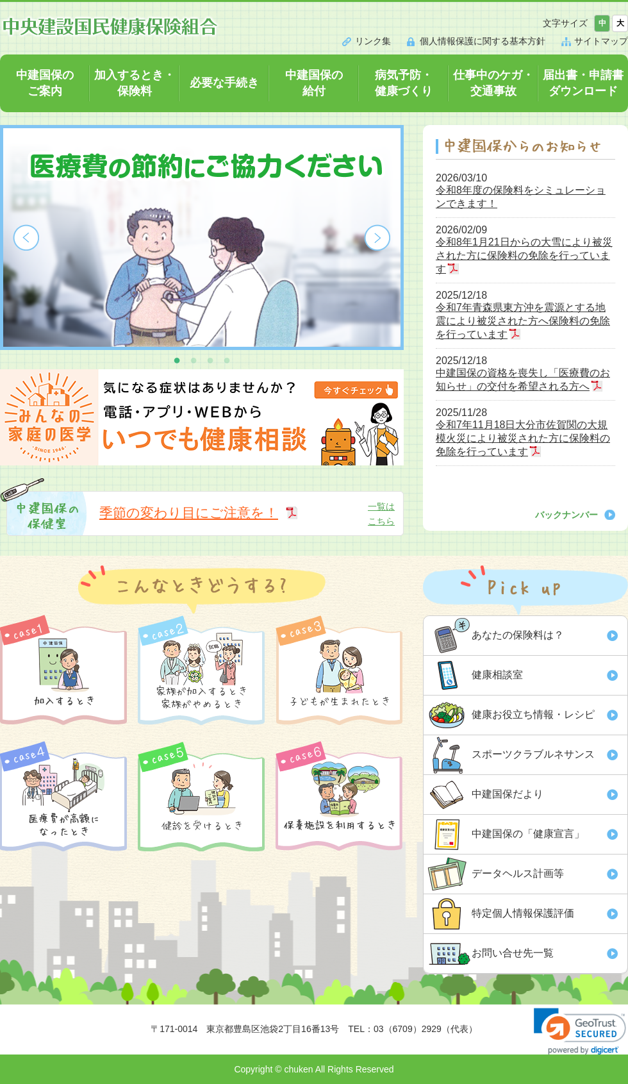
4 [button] (226, 359)
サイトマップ (601, 41)
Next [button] (377, 237)
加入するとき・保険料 (134, 83)
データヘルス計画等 (518, 873)
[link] (580, 1031)
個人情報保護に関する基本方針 (482, 41)
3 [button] (210, 359)
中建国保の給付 (314, 83)
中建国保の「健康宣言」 (528, 833)
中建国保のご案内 (45, 83)
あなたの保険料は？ (518, 635)
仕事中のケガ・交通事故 (493, 83)
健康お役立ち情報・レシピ (533, 714)
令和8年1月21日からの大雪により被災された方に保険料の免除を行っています (524, 255)
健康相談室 (497, 674)
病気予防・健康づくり (404, 83)
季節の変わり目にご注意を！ (188, 512)
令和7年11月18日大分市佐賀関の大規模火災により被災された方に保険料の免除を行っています (523, 438)
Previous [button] (26, 237)
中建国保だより (507, 793)
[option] (202, 237)
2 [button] (193, 359)
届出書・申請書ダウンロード (583, 83)
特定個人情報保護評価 (523, 913)
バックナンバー (566, 515)
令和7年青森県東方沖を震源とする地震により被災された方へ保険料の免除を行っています (523, 321)
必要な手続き (224, 82)
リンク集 (373, 41)
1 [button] (176, 359)
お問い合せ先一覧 (513, 952)
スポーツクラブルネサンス (533, 754)
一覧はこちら (381, 513)
